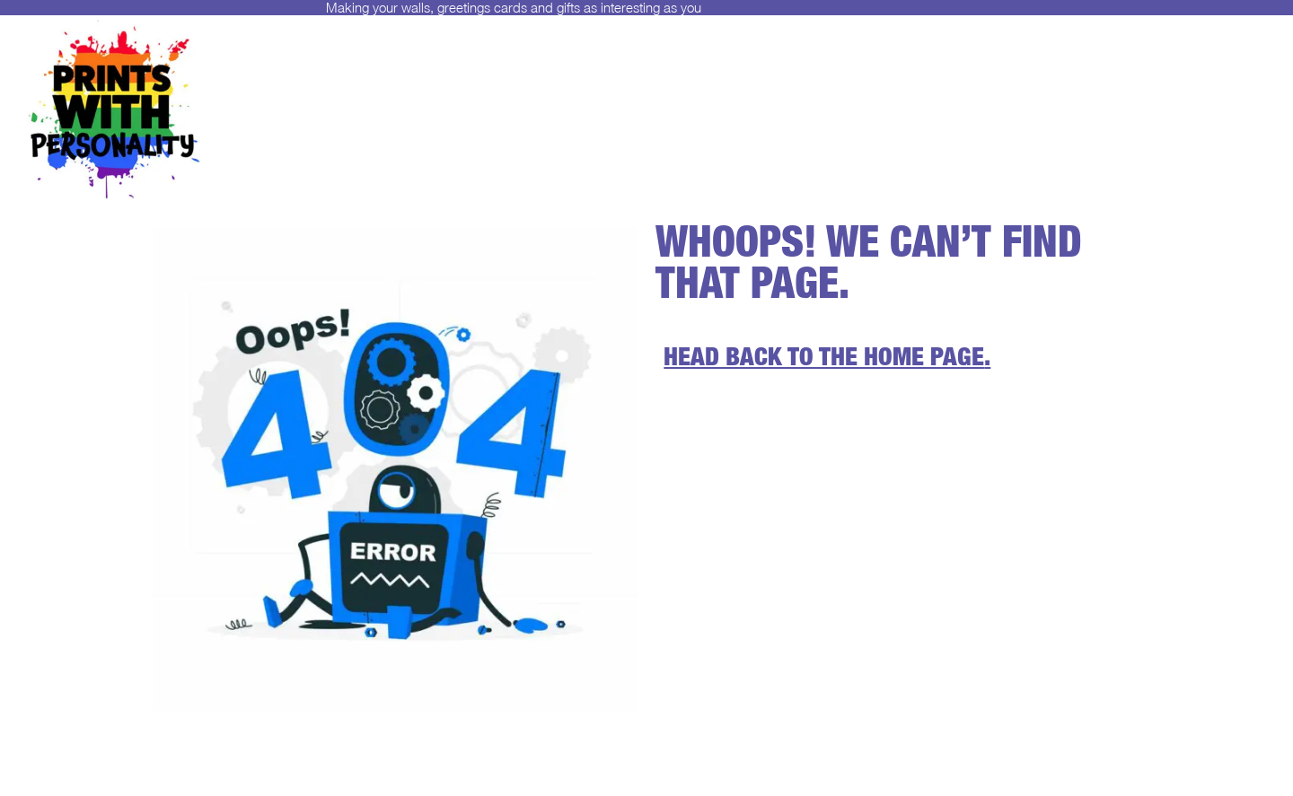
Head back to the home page (824, 359)
